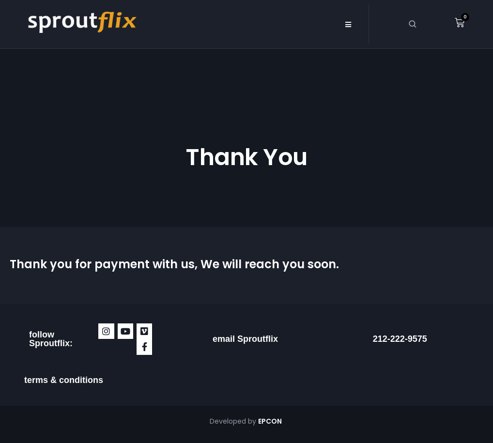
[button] (348, 24)
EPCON (270, 421)
